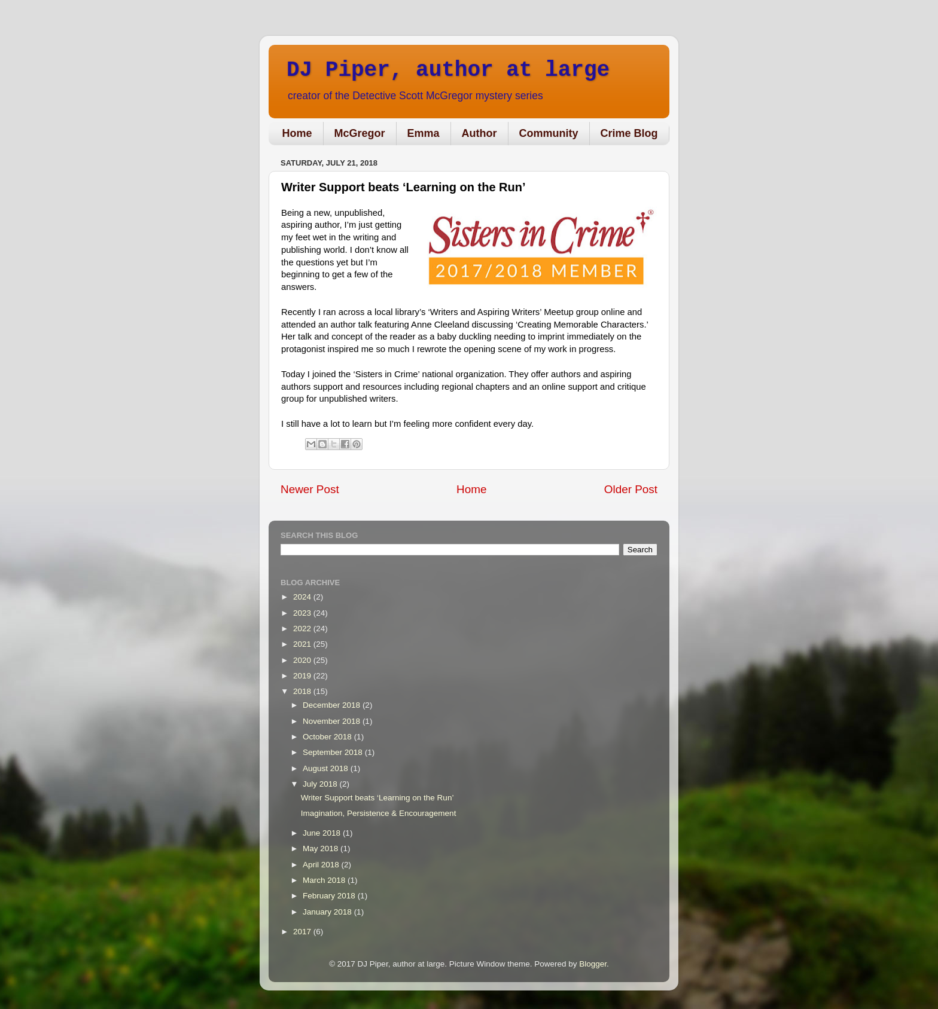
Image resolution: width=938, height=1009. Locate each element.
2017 (303, 931)
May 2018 (321, 848)
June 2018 (323, 832)
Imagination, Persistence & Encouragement (378, 813)
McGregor (359, 133)
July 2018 (321, 783)
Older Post (630, 489)
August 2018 (327, 768)
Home (297, 133)
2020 (303, 660)
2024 (303, 596)
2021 (303, 644)
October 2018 (328, 736)
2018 (303, 691)
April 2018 (322, 864)
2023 (303, 613)
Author (479, 133)
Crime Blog (629, 133)
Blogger (593, 963)
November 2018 (333, 721)
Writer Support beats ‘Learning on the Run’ (377, 797)
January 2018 (328, 911)
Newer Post (310, 489)
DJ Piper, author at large (448, 70)
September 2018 (334, 752)
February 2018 (330, 895)
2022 (303, 628)
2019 (303, 675)
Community (548, 133)
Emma (423, 133)
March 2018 (325, 880)
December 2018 (333, 705)
